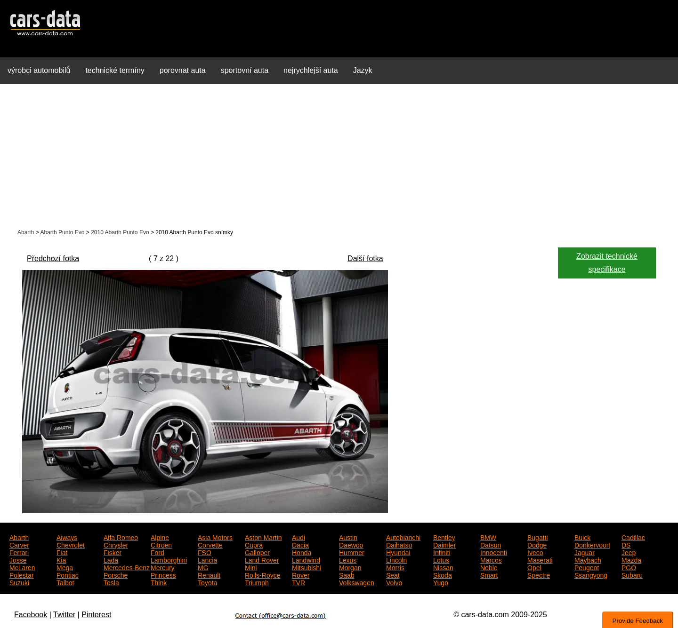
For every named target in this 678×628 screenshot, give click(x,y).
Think (159, 582)
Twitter (64, 615)
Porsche (116, 574)
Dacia (300, 544)
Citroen (161, 544)
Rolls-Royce (262, 574)
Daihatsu (399, 544)
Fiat (61, 552)
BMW (488, 537)
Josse (18, 559)
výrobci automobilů (39, 70)
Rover (300, 574)
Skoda (442, 574)
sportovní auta (244, 70)
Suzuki (19, 582)
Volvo (394, 582)
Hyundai (398, 552)
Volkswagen (356, 582)
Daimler (444, 544)
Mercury (163, 567)
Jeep (629, 552)
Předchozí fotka (53, 258)
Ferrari (19, 552)
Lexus (347, 559)
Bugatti (537, 537)
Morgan (350, 567)
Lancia (207, 559)
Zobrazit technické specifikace (607, 262)
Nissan (443, 567)
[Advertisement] (339, 157)
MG (203, 567)
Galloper (257, 552)
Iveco (535, 552)
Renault (209, 574)
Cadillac (633, 537)
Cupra (254, 544)
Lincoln (396, 559)
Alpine (160, 537)
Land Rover (262, 559)
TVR (298, 582)
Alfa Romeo (121, 537)
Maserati (540, 559)
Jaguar (584, 552)
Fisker (112, 552)
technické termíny (114, 70)
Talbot (65, 582)
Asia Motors (215, 537)
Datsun (490, 544)
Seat (393, 574)
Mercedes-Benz (127, 567)
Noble (489, 567)
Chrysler (116, 544)
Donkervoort (592, 544)
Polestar (21, 574)
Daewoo (351, 544)
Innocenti (493, 552)
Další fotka (365, 258)
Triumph (257, 582)
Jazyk (362, 70)
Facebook (30, 615)
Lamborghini (169, 559)
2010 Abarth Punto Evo (120, 232)
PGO (629, 567)
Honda (301, 552)
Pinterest (96, 615)
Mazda (631, 559)
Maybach (587, 559)
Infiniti (442, 552)
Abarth (25, 232)
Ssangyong (590, 574)
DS (626, 544)
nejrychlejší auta (310, 70)
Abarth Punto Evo (62, 232)
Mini (251, 567)
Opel (534, 567)
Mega (64, 567)
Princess (163, 574)
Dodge (537, 544)
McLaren (22, 567)
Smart (489, 574)
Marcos (491, 559)
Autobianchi (403, 537)
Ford (157, 552)
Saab (347, 574)
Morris (395, 567)
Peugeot (586, 567)
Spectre (538, 574)
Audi (298, 537)
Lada (111, 559)
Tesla (111, 582)
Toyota (207, 582)
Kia (61, 559)
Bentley (444, 537)
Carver (19, 544)
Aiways (66, 537)
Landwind (306, 559)
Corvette (210, 544)
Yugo (440, 582)
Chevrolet (70, 544)
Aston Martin (263, 537)
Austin (348, 537)
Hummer (351, 552)
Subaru (632, 574)
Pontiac (67, 574)
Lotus (441, 559)
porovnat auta (183, 70)
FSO (204, 552)
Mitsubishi (306, 567)
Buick (582, 537)
